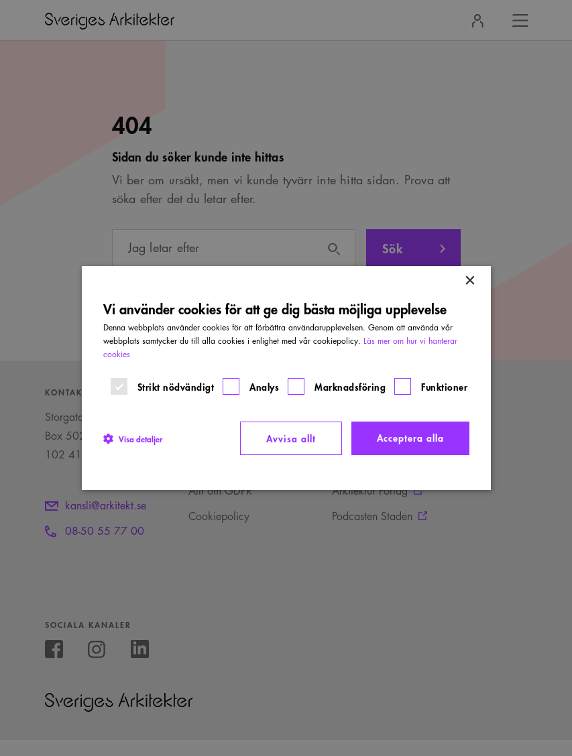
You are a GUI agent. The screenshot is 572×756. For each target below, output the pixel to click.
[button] (132, 438)
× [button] (470, 281)
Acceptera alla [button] (410, 437)
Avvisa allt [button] (291, 438)
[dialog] (286, 378)
